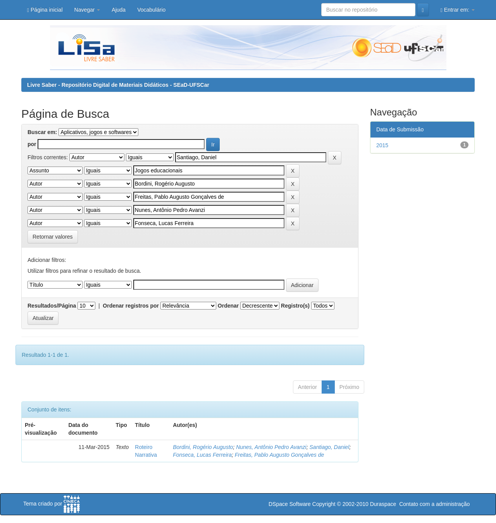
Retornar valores (53, 237)
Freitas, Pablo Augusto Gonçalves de (279, 455)
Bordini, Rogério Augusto (203, 447)
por (32, 144)
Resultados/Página (52, 306)
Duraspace (383, 504)
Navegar (87, 10)
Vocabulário (151, 10)
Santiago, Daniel (330, 447)
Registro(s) (295, 306)
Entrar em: (458, 10)
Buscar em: (42, 132)
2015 (382, 145)
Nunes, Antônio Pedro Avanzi (271, 447)
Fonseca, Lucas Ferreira (202, 455)
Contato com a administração (434, 504)
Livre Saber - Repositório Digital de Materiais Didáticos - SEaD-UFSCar (118, 85)
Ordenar (228, 306)
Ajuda (119, 10)
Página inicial (45, 10)
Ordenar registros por (131, 306)
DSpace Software (290, 504)
